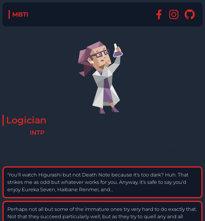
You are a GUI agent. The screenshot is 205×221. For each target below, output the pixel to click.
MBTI (20, 14)
